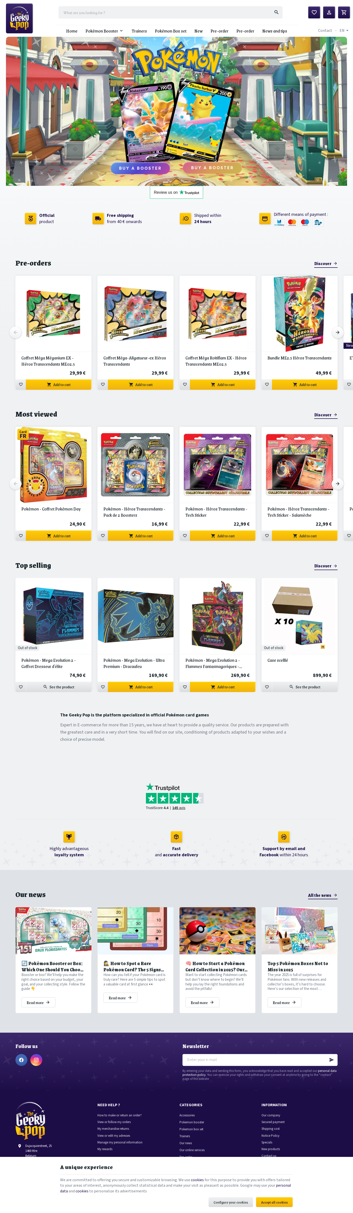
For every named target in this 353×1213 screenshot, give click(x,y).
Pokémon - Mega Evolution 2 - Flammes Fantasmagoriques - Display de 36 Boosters (212, 663)
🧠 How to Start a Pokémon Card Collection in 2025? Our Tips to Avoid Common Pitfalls (217, 966)
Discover (322, 263)
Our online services (192, 1150)
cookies (197, 1180)
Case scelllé (277, 660)
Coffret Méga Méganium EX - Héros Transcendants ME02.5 (48, 361)
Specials (267, 1142)
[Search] (276, 12)
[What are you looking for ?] (170, 12)
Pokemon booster (191, 1122)
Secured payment (273, 1122)
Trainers (184, 1136)
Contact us (269, 1156)
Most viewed (36, 414)
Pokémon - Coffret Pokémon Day (51, 509)
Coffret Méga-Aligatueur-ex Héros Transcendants (134, 361)
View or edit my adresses (113, 1136)
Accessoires (187, 1115)
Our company (271, 1115)
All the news (319, 895)
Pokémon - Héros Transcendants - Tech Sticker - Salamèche (298, 512)
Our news (30, 894)
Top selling (33, 565)
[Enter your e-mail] (260, 1060)
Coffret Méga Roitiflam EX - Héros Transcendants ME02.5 (216, 361)
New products (271, 1149)
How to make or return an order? (119, 1115)
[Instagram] (36, 1060)
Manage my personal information (119, 1142)
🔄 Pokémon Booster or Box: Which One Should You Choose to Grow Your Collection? (53, 966)
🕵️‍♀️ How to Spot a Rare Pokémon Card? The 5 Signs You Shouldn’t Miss (132, 966)
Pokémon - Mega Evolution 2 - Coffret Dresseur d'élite (48, 663)
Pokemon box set (191, 1129)
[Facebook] (21, 1060)
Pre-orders (33, 263)
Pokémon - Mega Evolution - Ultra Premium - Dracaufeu (134, 663)
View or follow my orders (114, 1122)
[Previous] (15, 333)
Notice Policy (270, 1136)
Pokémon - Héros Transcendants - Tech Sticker (216, 512)
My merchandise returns (113, 1129)
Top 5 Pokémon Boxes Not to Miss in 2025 (297, 966)
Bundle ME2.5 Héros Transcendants (299, 358)
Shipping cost (271, 1129)
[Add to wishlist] (20, 384)
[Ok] (332, 1060)
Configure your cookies (231, 1202)
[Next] (338, 333)
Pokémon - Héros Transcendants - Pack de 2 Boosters (134, 512)
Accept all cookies (274, 1202)
